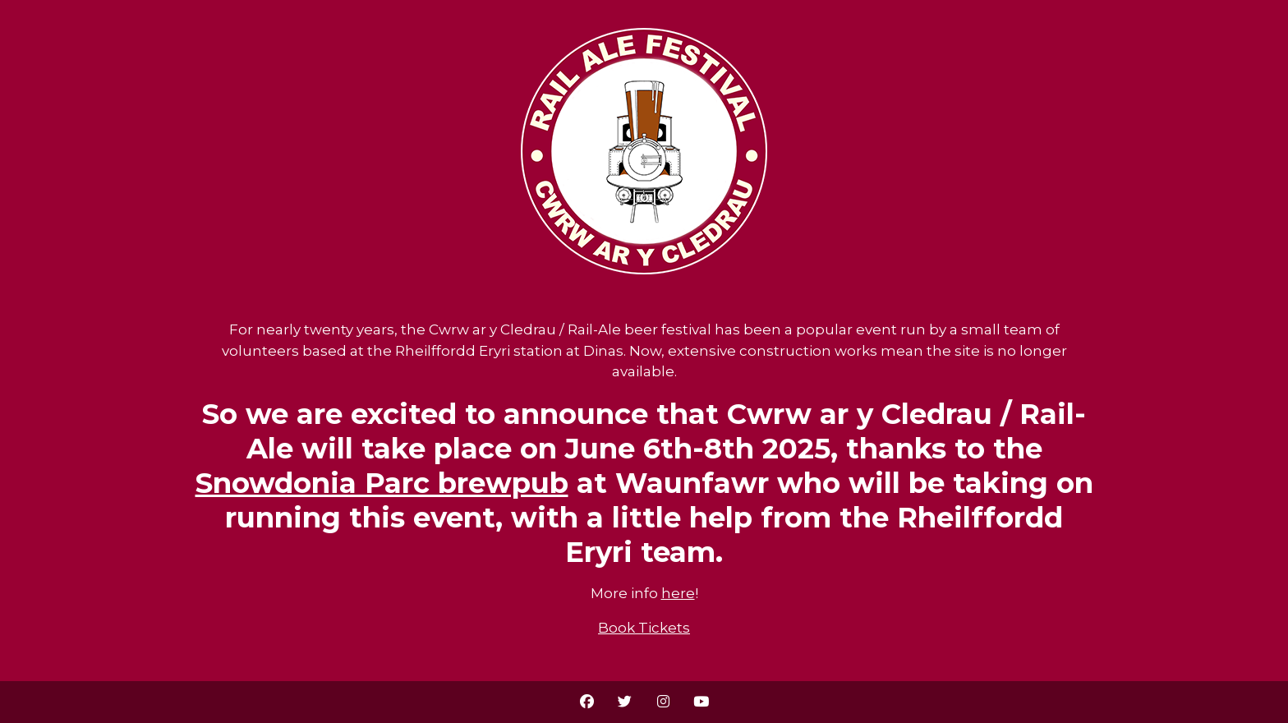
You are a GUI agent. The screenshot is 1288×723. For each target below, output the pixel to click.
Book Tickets (644, 627)
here (678, 593)
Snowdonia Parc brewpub (382, 483)
